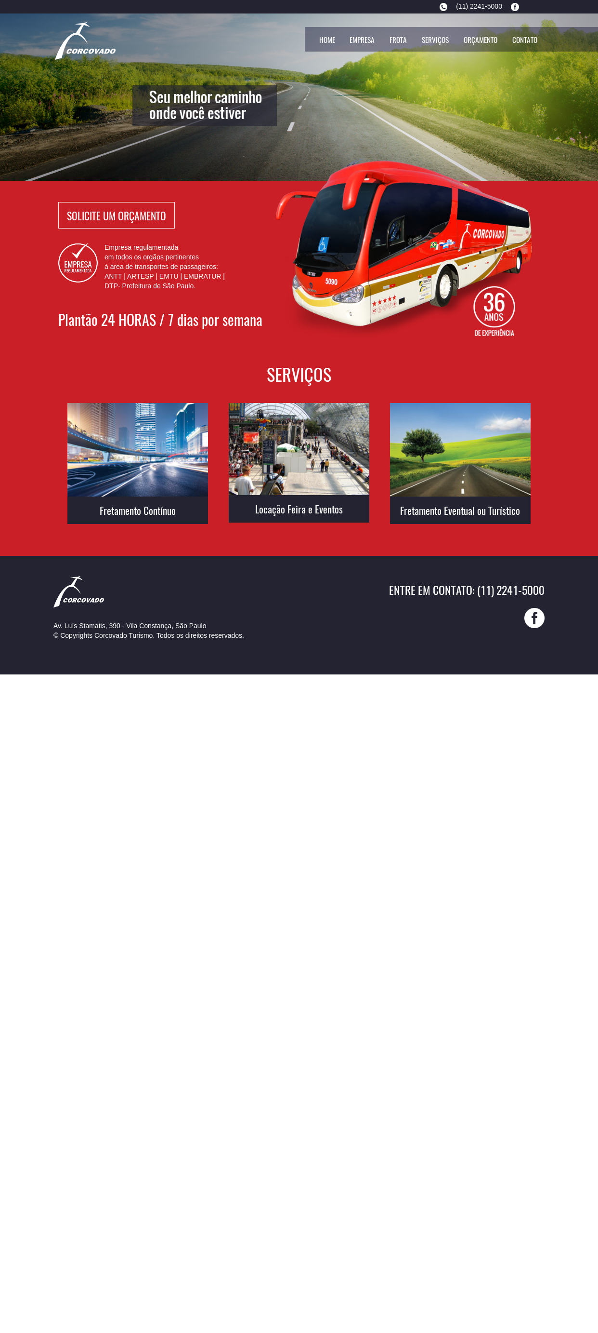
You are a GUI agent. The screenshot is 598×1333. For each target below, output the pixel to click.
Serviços (435, 39)
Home (327, 39)
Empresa (362, 39)
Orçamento (480, 39)
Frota (398, 39)
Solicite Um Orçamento (116, 215)
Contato (524, 39)
